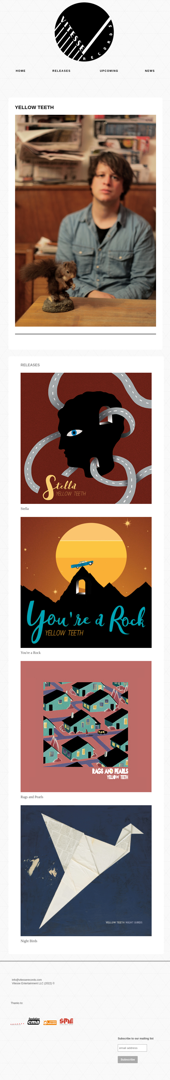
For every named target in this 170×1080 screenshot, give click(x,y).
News (150, 70)
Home (21, 70)
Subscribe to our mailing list (135, 1038)
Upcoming (109, 70)
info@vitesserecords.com (27, 979)
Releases (61, 70)
